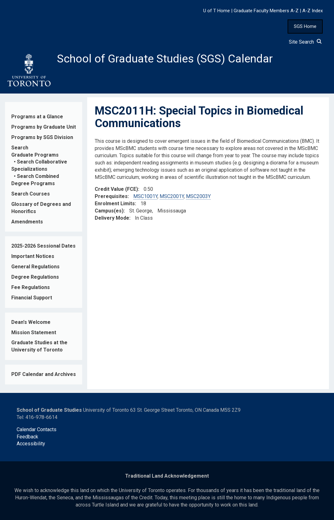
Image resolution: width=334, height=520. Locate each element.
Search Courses (30, 194)
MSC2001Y (172, 197)
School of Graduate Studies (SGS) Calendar (165, 58)
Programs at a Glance (37, 117)
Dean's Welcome (30, 322)
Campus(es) (109, 211)
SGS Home (305, 26)
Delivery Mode (112, 218)
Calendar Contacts (36, 429)
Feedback (27, 437)
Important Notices (32, 257)
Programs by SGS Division (42, 137)
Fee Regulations (30, 287)
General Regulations (35, 267)
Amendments (27, 222)
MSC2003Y (198, 197)
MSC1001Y (145, 197)
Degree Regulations (35, 277)
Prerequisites (111, 197)
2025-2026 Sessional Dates (43, 246)
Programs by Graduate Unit (43, 127)
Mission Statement (33, 332)
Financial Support (31, 298)
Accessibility (31, 444)
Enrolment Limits (115, 203)
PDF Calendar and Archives (43, 374)
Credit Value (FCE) (116, 189)
